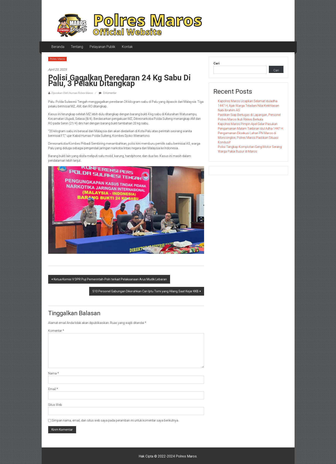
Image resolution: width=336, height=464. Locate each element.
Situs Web (55, 404)
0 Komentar (107, 93)
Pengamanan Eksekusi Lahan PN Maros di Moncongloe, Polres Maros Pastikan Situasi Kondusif (248, 137)
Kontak (127, 47)
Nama (53, 373)
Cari (216, 63)
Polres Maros (57, 59)
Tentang (77, 47)
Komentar (56, 330)
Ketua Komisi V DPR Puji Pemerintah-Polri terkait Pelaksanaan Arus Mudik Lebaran (110, 279)
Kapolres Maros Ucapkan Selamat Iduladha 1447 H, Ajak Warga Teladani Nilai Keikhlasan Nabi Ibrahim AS (248, 105)
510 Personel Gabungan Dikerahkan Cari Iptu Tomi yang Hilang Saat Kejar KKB (145, 291)
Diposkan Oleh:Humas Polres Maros (72, 93)
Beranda (57, 47)
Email (53, 389)
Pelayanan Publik (102, 47)
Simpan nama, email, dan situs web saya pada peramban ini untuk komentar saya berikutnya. (115, 420)
